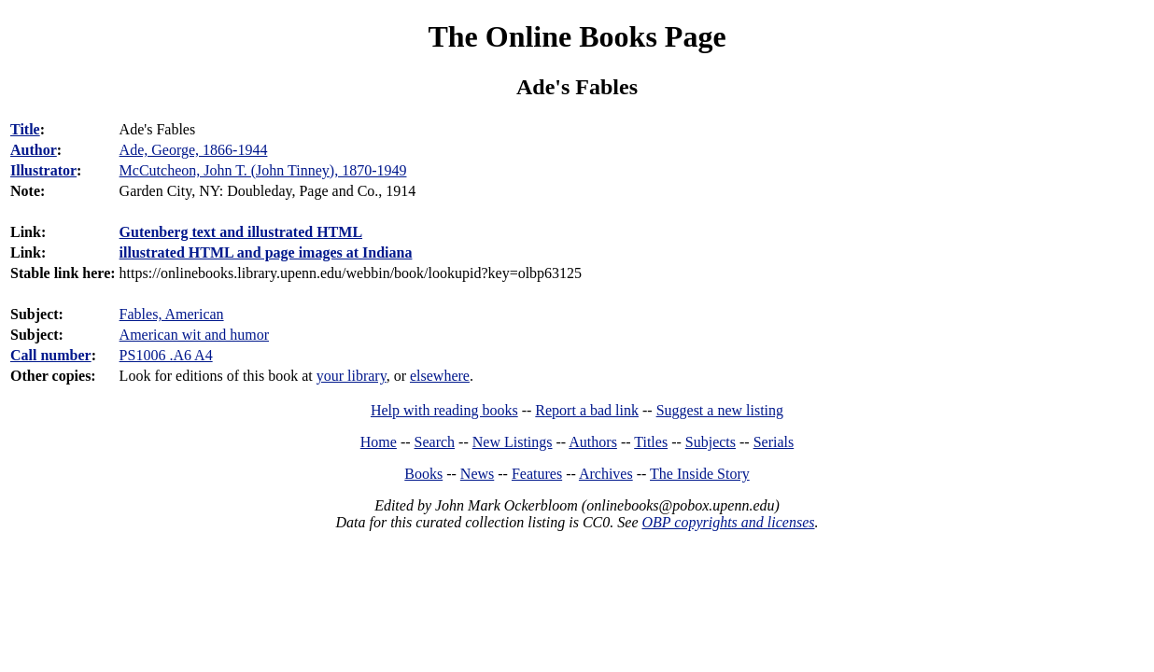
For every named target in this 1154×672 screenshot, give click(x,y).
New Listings (512, 442)
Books (423, 474)
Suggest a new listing (719, 410)
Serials (774, 442)
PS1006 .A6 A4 (166, 355)
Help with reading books (444, 410)
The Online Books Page (576, 36)
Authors (593, 442)
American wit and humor (194, 335)
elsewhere (440, 376)
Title (25, 129)
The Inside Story (700, 474)
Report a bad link (587, 410)
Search (435, 442)
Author (33, 150)
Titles (651, 442)
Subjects (710, 442)
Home (378, 442)
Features (537, 474)
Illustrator (43, 170)
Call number (50, 355)
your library (352, 376)
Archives (606, 474)
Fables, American (172, 314)
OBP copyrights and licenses (727, 522)
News (477, 474)
